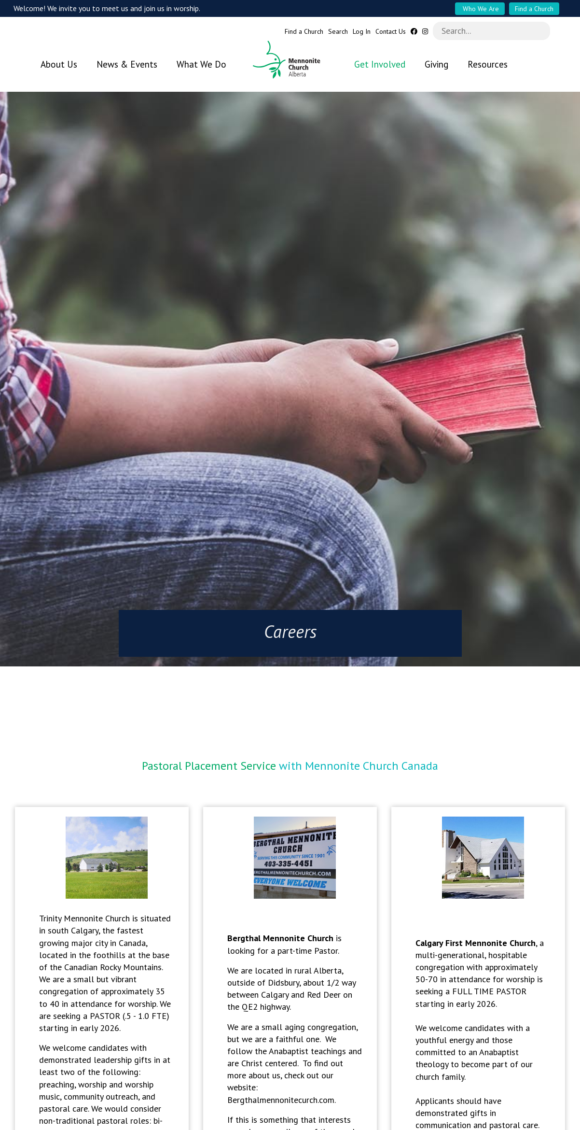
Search (338, 32)
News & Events (127, 64)
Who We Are (480, 8)
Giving (436, 64)
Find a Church (534, 8)
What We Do (201, 64)
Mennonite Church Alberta (290, 59)
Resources (488, 64)
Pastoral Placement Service (209, 760)
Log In (362, 32)
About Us (59, 64)
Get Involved (379, 64)
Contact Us (390, 32)
